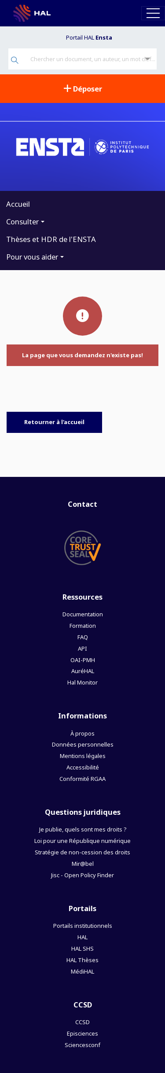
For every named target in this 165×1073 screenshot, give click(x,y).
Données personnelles (83, 744)
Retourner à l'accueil (54, 422)
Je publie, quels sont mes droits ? (82, 829)
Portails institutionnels (82, 926)
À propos (82, 733)
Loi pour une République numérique (82, 841)
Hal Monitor (82, 682)
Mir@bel (83, 864)
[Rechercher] (14, 61)
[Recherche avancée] (147, 59)
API (82, 648)
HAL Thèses (82, 960)
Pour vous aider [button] (32, 257)
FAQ (82, 637)
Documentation (82, 614)
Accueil (18, 204)
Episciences (82, 1033)
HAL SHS (82, 948)
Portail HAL (89, 37)
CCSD (82, 1022)
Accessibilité (82, 767)
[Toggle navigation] (153, 13)
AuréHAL (82, 671)
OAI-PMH (82, 660)
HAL (82, 937)
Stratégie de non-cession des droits (82, 852)
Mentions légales (83, 756)
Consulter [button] (22, 221)
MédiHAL (82, 971)
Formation (83, 626)
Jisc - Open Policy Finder (82, 875)
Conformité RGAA (82, 779)
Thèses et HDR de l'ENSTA (51, 239)
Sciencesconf (82, 1045)
